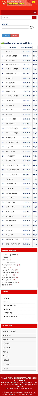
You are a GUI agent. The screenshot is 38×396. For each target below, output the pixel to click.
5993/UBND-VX (11, 184)
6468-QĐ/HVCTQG (12, 64)
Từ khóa (4, 24)
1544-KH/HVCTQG (12, 96)
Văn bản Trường (8, 339)
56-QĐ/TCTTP (10, 151)
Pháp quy (7, 302)
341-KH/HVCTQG (11, 193)
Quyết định (6, 347)
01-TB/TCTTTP (11, 156)
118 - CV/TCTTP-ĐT (12, 170)
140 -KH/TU (9, 100)
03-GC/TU (9, 110)
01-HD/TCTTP (10, 83)
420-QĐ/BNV (10, 105)
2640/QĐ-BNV (10, 207)
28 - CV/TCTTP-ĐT (12, 142)
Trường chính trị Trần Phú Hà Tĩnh (25, 392)
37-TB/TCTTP (10, 216)
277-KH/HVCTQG (11, 56)
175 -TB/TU (9, 179)
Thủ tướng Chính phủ (9, 277)
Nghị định (6, 352)
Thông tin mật (8, 313)
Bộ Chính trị (6, 285)
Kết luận (5, 368)
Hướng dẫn (6, 364)
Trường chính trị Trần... (9, 265)
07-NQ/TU (9, 230)
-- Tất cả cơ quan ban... (9, 255)
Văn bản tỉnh (7, 335)
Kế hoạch (6, 360)
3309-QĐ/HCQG (11, 123)
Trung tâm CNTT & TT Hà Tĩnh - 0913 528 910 (22, 394)
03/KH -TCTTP (10, 91)
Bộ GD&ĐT (5, 257)
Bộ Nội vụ (5, 267)
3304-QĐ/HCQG (11, 119)
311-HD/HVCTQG (11, 160)
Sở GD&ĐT (5, 260)
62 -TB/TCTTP (10, 198)
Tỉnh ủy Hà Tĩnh (7, 280)
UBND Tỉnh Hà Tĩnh (8, 262)
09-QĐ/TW (9, 235)
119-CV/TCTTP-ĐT (12, 165)
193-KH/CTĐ (10, 188)
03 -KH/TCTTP (10, 137)
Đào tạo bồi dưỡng (10, 305)
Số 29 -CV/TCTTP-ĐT (13, 244)
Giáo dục (6, 298)
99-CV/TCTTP (10, 60)
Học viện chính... (7, 275)
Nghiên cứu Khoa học (10, 316)
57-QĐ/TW (9, 147)
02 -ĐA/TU (9, 78)
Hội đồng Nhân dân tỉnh (9, 282)
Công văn (6, 343)
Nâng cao (32, 27)
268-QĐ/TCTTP (11, 221)
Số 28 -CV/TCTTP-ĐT (13, 239)
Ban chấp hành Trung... (9, 272)
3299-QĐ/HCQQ (11, 114)
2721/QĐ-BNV (10, 202)
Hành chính (7, 309)
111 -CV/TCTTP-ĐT (12, 174)
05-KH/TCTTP (10, 86)
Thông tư (6, 356)
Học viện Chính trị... (8, 270)
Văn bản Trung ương (9, 331)
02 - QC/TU (9, 51)
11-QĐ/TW (9, 225)
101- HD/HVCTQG (12, 128)
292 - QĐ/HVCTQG (12, 133)
